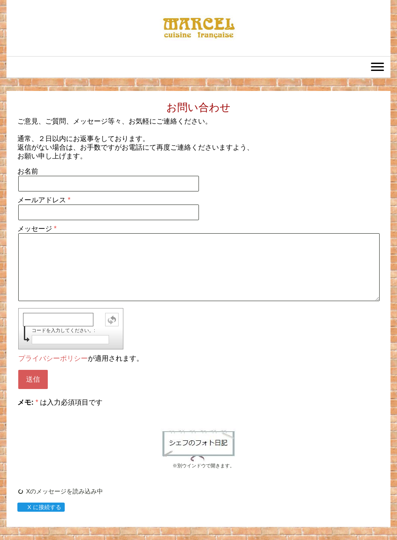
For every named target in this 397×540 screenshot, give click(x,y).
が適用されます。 (80, 358)
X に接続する (40, 507)
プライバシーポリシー (53, 358)
